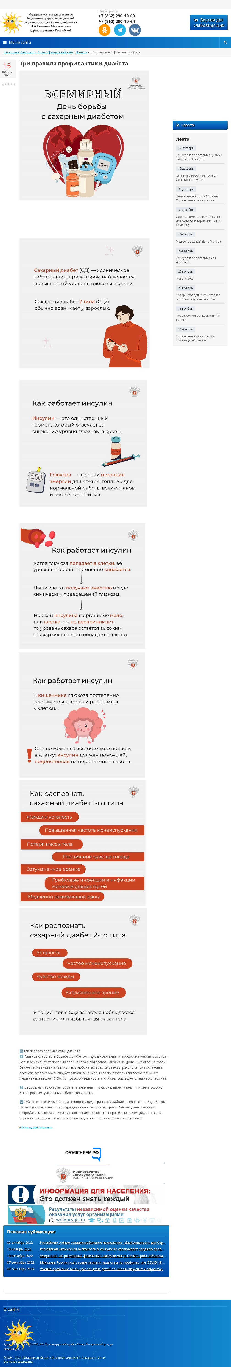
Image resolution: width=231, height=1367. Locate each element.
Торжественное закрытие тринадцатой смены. (195, 338)
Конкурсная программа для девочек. (196, 260)
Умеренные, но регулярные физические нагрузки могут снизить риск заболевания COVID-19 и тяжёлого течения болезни (135, 1256)
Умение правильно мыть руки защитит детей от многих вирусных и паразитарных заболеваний (115, 1269)
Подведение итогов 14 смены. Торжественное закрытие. (198, 198)
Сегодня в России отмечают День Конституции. (196, 177)
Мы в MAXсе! (185, 278)
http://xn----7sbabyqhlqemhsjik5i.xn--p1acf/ (46, 22)
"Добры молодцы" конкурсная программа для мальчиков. (198, 297)
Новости (185, 125)
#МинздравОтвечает (35, 1127)
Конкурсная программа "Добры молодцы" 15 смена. (199, 157)
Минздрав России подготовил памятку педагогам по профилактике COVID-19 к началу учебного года (119, 1262)
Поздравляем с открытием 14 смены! (197, 317)
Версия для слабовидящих (209, 22)
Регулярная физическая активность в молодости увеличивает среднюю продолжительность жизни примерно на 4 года (134, 1249)
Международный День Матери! (199, 241)
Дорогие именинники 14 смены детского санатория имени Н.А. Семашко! (198, 221)
